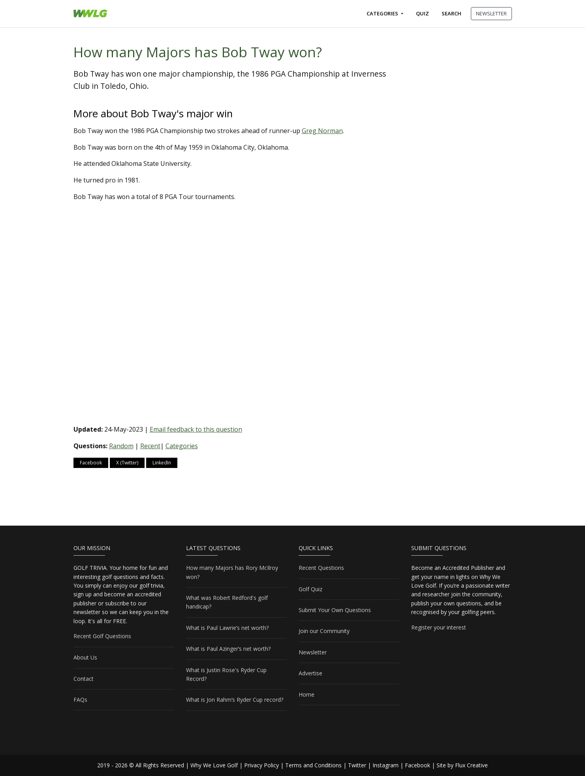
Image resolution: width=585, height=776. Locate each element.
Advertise (310, 673)
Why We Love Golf (214, 765)
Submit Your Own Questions (335, 610)
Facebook (91, 462)
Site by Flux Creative (462, 765)
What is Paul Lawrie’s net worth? (227, 627)
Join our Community (324, 631)
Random (121, 446)
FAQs (80, 699)
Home (306, 694)
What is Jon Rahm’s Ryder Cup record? (234, 699)
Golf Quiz (310, 589)
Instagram (385, 765)
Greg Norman (322, 130)
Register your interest (438, 627)
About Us (85, 657)
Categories (383, 13)
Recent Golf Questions (102, 636)
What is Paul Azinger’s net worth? (228, 648)
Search (451, 13)
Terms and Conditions (313, 765)
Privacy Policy (261, 765)
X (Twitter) (127, 462)
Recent (150, 446)
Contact (83, 678)
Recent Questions (321, 567)
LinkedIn (161, 462)
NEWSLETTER (491, 13)
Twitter (357, 765)
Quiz (422, 13)
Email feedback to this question (196, 429)
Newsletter (313, 652)
